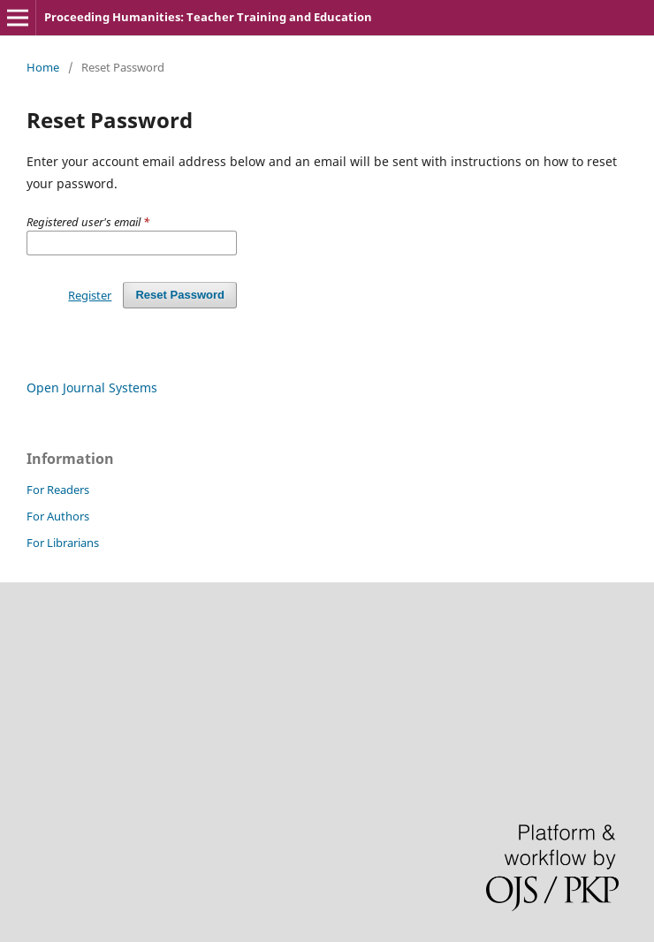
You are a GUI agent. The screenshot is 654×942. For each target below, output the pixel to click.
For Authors (58, 516)
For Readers (58, 490)
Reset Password (179, 294)
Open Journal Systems (92, 387)
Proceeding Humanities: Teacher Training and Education (208, 17)
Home (43, 67)
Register (89, 295)
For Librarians (63, 543)
